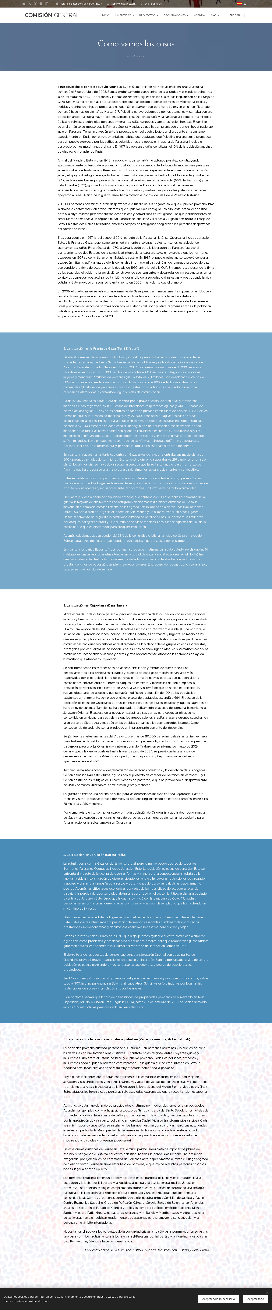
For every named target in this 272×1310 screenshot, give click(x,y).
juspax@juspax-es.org (123, 3)
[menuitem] (108, 15)
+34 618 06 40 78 (152, 3)
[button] (237, 15)
